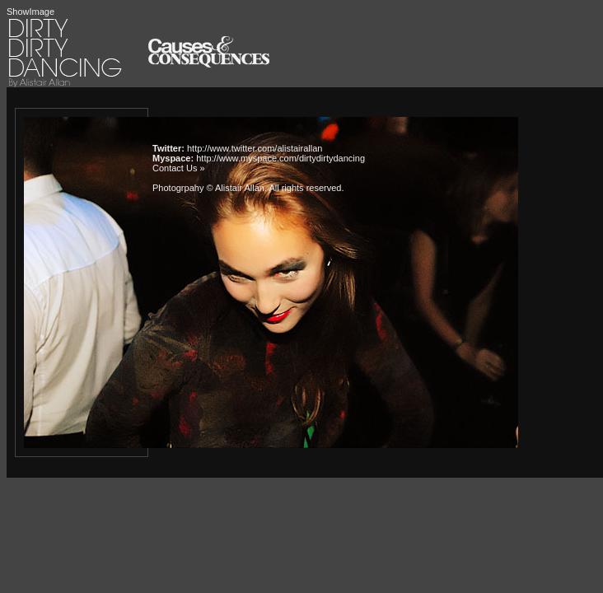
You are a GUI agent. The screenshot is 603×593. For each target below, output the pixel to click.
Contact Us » (178, 168)
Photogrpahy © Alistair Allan (208, 188)
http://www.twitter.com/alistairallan (254, 148)
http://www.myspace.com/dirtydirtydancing (280, 158)
